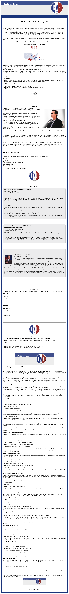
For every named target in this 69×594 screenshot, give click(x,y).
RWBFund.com (11, 4)
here (8, 31)
